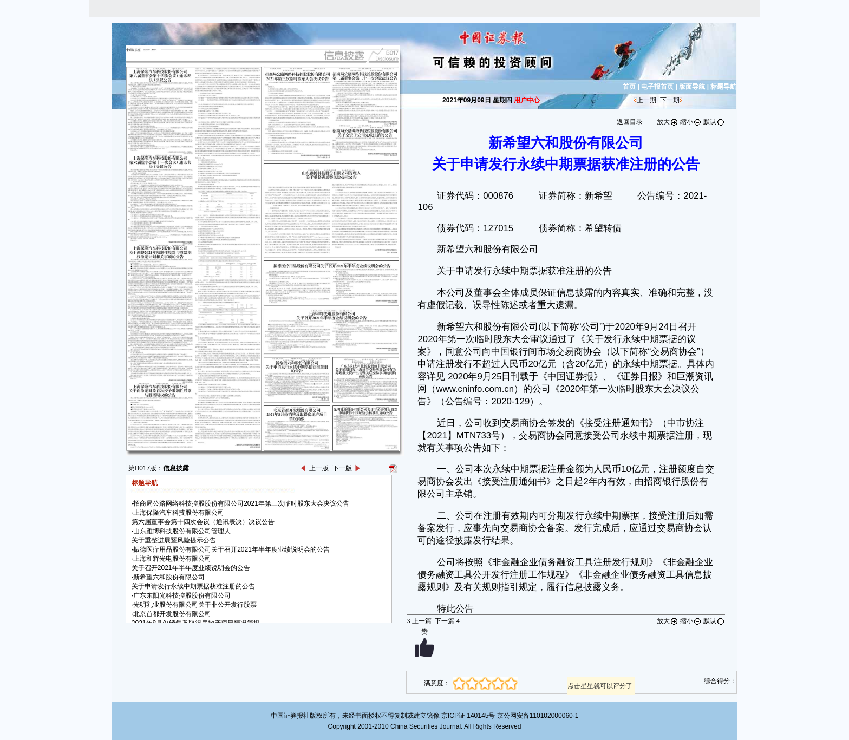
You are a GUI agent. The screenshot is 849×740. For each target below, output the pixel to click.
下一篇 (447, 621)
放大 (667, 122)
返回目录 (630, 122)
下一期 (670, 100)
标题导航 (723, 86)
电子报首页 (657, 86)
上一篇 (419, 621)
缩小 (691, 122)
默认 (714, 122)
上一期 (646, 100)
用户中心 (527, 100)
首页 (629, 86)
